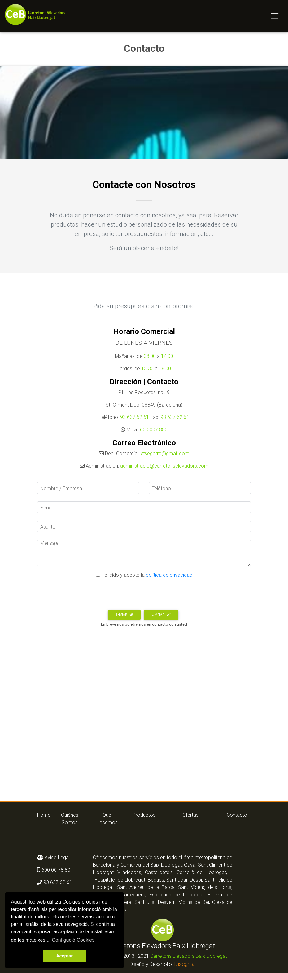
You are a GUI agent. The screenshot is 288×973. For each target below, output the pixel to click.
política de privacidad (168, 575)
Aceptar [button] (64, 955)
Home (41, 815)
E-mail (47, 508)
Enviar (124, 615)
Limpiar (161, 615)
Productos (144, 815)
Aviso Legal (56, 857)
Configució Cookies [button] (73, 940)
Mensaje (49, 543)
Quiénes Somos (69, 818)
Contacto (237, 815)
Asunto (47, 527)
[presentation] (84, 596)
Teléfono (161, 488)
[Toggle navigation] (274, 17)
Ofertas (190, 815)
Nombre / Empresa (61, 488)
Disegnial (185, 964)
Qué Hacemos (107, 818)
